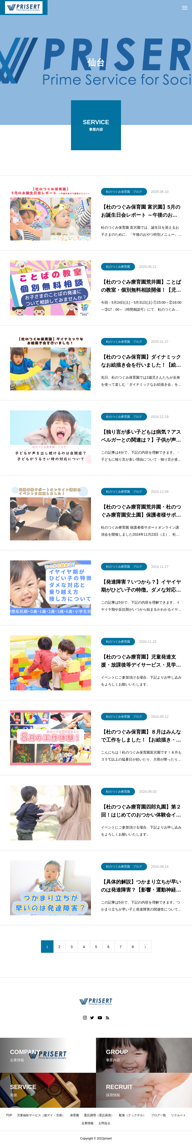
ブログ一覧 (158, 1115)
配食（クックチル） (132, 1115)
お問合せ (104, 1123)
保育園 (74, 1115)
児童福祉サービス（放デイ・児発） (41, 1115)
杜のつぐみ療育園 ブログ (124, 417)
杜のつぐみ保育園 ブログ (124, 192)
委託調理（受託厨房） (99, 1115)
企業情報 (88, 1123)
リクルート (178, 1115)
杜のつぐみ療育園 (118, 267)
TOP (9, 1115)
